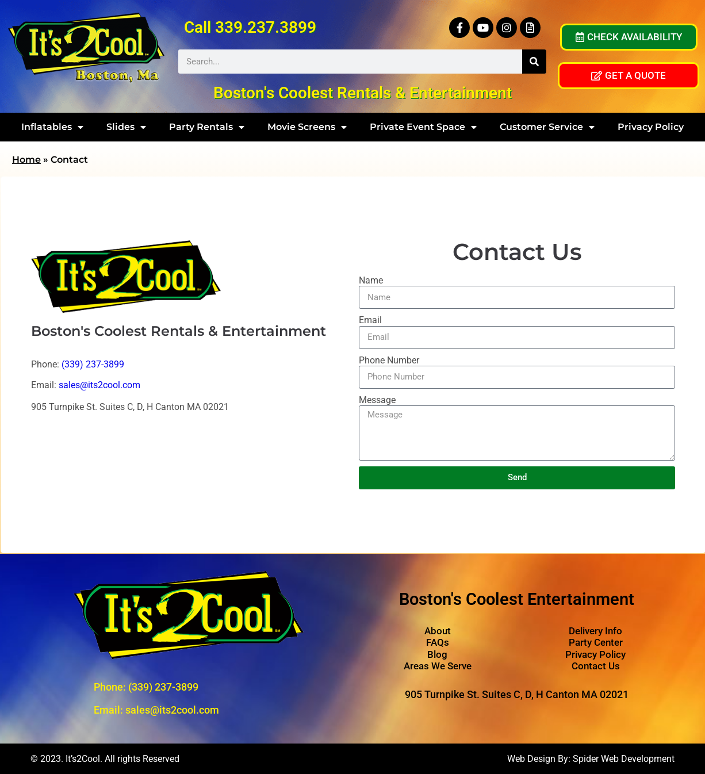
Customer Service (547, 127)
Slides (126, 127)
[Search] (534, 61)
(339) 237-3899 (93, 364)
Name (371, 280)
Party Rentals (206, 127)
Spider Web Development (624, 758)
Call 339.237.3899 (250, 27)
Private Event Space (423, 127)
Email (370, 320)
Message (377, 399)
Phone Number (389, 360)
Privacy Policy (651, 126)
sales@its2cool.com (99, 385)
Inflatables (52, 127)
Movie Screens (307, 127)
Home (26, 159)
